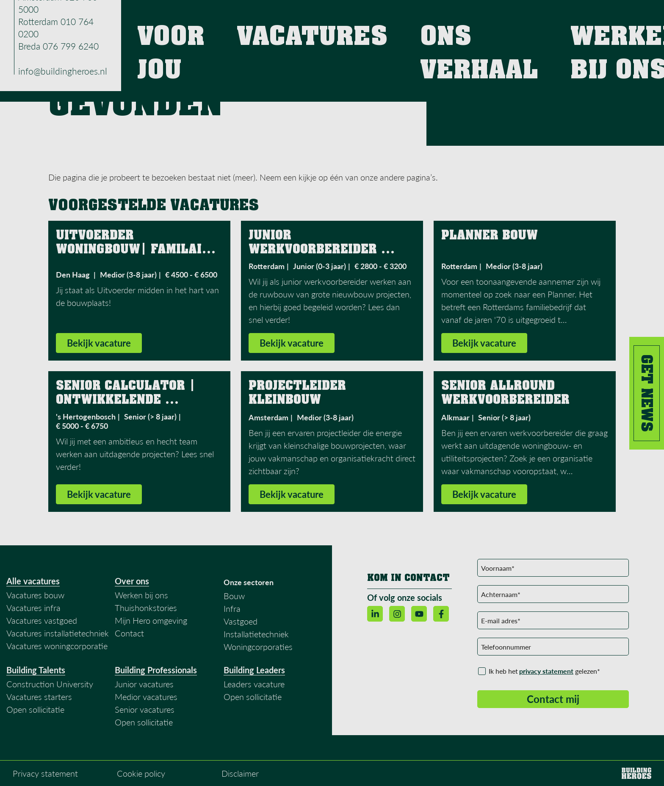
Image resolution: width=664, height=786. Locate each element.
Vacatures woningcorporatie (57, 647)
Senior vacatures (144, 710)
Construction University (49, 685)
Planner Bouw (489, 236)
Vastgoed (240, 622)
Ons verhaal (460, 17)
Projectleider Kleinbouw (299, 393)
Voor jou (355, 17)
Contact (579, 17)
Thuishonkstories (146, 608)
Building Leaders (254, 671)
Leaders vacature (254, 685)
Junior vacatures (144, 685)
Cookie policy (141, 774)
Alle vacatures (33, 582)
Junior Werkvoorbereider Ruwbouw (315, 250)
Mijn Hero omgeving (151, 621)
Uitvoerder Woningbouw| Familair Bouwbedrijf (135, 250)
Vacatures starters (39, 697)
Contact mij (553, 700)
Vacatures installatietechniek (57, 634)
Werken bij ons (523, 17)
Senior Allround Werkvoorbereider (507, 393)
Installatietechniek (256, 635)
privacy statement (546, 672)
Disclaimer (240, 774)
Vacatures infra (33, 608)
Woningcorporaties (258, 647)
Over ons (132, 582)
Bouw (234, 597)
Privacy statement (45, 774)
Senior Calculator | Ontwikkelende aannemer (127, 400)
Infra (232, 609)
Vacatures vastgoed (41, 621)
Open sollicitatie (35, 710)
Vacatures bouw (35, 596)
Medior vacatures (146, 697)
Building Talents (35, 671)
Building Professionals (156, 671)
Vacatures (404, 17)
